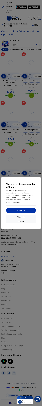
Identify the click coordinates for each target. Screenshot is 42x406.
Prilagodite (21, 217)
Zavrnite (21, 221)
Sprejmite (21, 210)
